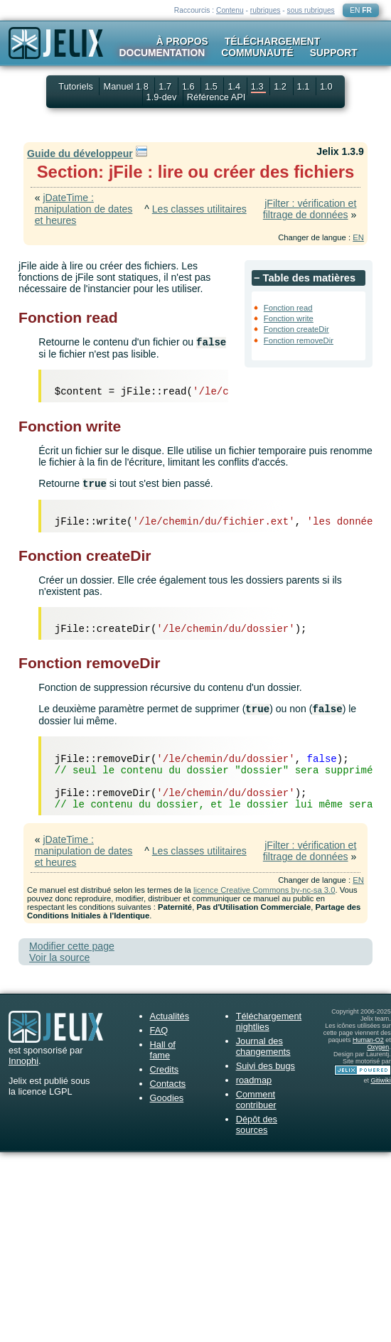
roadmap (254, 1080)
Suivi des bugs (265, 1066)
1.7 (166, 86)
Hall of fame (163, 1050)
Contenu (230, 10)
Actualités (169, 1016)
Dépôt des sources (256, 1124)
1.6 (189, 86)
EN (355, 10)
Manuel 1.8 (127, 86)
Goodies (167, 1098)
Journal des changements (263, 1046)
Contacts (168, 1083)
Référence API (216, 97)
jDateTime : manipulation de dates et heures (84, 209)
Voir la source (59, 957)
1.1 (304, 86)
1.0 (326, 86)
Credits (164, 1069)
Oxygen (378, 1047)
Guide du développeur (80, 153)
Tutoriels (75, 86)
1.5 (212, 86)
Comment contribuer (256, 1099)
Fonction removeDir (298, 340)
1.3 (258, 86)
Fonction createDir (296, 329)
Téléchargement (272, 41)
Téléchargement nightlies (268, 1021)
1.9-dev (162, 97)
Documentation (162, 52)
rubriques (265, 10)
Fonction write (289, 318)
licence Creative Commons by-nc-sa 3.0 (264, 890)
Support (334, 52)
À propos (182, 41)
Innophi (23, 1061)
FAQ (159, 1030)
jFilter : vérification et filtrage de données (310, 209)
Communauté (257, 52)
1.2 (281, 86)
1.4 (234, 86)
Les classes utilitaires (199, 209)
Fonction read (288, 308)
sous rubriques (311, 10)
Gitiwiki (380, 1080)
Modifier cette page (71, 946)
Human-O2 (368, 1039)
